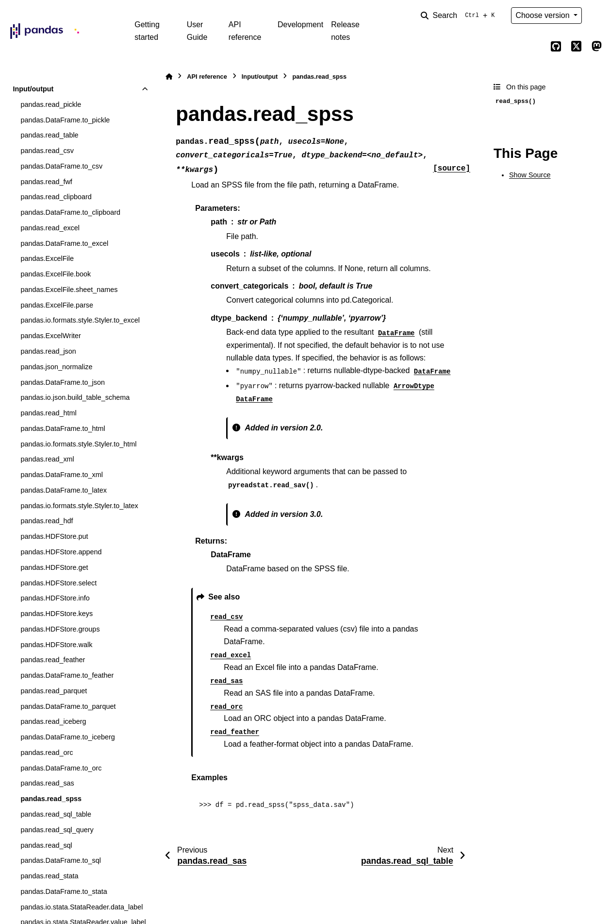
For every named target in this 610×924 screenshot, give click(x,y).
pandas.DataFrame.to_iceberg (67, 737)
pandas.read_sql (46, 845)
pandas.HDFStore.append (60, 552)
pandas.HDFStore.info (54, 598)
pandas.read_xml (47, 459)
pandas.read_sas (47, 783)
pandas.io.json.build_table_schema (75, 397)
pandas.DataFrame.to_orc (60, 768)
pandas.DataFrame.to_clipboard (70, 212)
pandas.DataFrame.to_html (62, 428)
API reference (245, 30)
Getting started (147, 30)
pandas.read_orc (46, 752)
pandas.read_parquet (53, 691)
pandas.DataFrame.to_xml (61, 475)
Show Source (530, 175)
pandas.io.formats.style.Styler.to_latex (79, 506)
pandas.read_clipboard (55, 197)
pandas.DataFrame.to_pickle (65, 120)
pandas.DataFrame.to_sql (60, 860)
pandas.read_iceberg (53, 721)
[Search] (459, 15)
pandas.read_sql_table (55, 814)
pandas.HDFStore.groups (59, 629)
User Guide (197, 30)
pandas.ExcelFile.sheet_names (68, 289)
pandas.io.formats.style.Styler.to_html (78, 444)
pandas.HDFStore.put (54, 536)
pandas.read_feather (52, 660)
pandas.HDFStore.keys (56, 613)
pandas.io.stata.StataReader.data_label (81, 907)
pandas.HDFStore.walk (56, 645)
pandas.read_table (49, 135)
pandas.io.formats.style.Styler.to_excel (80, 320)
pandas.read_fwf (46, 182)
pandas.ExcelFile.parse (56, 305)
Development (300, 24)
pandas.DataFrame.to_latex (63, 490)
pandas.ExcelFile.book (55, 274)
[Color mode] (596, 15)
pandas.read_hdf (46, 521)
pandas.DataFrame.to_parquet (67, 706)
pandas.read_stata (49, 876)
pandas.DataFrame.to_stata (63, 891)
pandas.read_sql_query (56, 830)
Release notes (345, 30)
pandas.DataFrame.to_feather (67, 675)
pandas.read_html (48, 413)
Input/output (33, 89)
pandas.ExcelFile (47, 258)
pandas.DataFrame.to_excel (64, 243)
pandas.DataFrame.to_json (62, 382)
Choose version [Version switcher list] (543, 15)
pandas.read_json (48, 351)
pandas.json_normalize (56, 367)
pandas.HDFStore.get (54, 567)
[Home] (168, 76)
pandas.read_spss (51, 799)
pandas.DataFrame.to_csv (61, 166)
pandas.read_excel (50, 228)
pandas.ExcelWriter (50, 336)
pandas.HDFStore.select (58, 583)
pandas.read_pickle (50, 104)
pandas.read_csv (47, 150)
